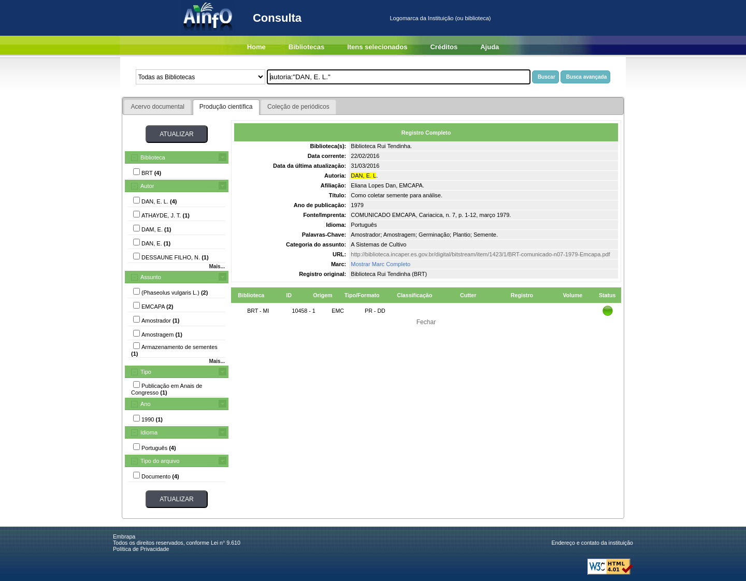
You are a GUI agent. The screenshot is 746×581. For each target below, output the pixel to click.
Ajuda (489, 47)
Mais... (217, 266)
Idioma (148, 432)
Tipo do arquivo (159, 461)
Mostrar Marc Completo (380, 264)
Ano (145, 404)
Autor (147, 186)
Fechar (426, 322)
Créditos (443, 47)
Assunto (150, 277)
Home (256, 47)
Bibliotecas (306, 47)
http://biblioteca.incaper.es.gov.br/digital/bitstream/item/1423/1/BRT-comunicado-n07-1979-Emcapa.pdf (480, 254)
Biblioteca (152, 157)
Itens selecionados (377, 47)
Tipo (145, 372)
